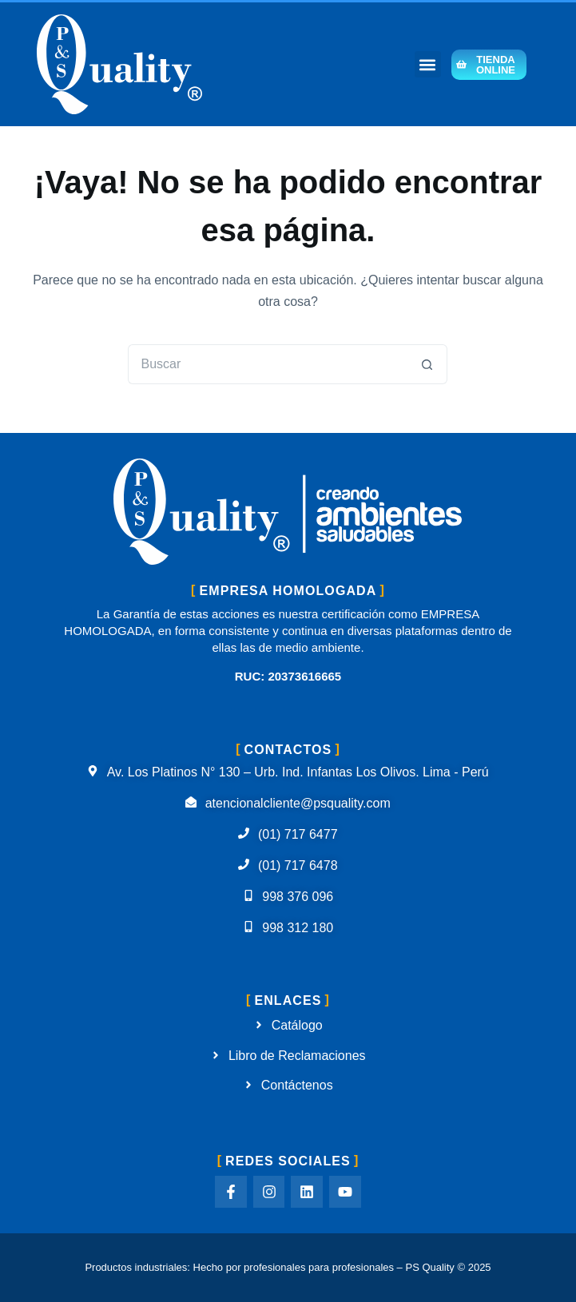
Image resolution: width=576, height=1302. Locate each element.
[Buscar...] (267, 364)
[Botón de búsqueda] (427, 364)
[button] (428, 64)
